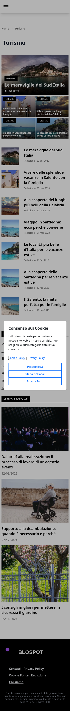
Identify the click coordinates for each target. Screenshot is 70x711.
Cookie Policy (16, 358)
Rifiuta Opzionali (35, 374)
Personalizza (35, 367)
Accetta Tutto (35, 381)
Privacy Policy (36, 358)
